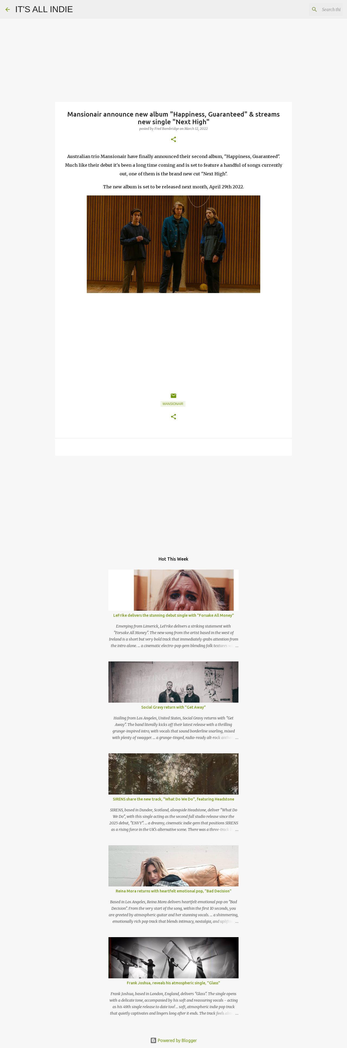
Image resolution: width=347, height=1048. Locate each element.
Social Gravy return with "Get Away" (173, 707)
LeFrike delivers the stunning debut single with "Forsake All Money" (173, 615)
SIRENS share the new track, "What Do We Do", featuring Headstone (173, 799)
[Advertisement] (173, 502)
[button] (173, 139)
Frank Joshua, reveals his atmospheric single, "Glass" (173, 983)
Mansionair (173, 404)
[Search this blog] (314, 9)
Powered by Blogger (173, 1040)
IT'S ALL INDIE (44, 9)
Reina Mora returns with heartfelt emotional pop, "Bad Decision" (174, 891)
